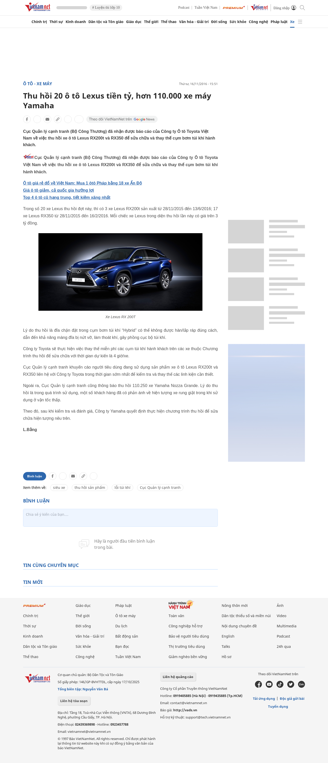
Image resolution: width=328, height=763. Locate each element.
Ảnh (280, 605)
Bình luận (34, 476)
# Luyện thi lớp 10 (106, 7)
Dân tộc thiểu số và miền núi (246, 615)
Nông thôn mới (235, 605)
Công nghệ (258, 22)
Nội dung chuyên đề (239, 626)
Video (281, 615)
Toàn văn (176, 615)
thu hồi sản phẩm (90, 487)
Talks (226, 646)
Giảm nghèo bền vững (188, 656)
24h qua (284, 646)
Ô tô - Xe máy (37, 84)
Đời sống (219, 22)
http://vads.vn (185, 710)
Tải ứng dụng (264, 698)
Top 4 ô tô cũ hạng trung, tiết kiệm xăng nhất (66, 197)
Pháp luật (279, 22)
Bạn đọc (122, 646)
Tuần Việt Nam (205, 7)
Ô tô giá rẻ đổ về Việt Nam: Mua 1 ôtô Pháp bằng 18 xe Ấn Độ (82, 183)
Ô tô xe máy (125, 615)
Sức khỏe (238, 22)
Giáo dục (133, 22)
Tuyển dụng (278, 706)
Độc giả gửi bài (292, 698)
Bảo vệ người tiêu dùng (189, 636)
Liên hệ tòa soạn (74, 700)
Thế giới (151, 22)
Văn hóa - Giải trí (194, 22)
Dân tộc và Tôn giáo (106, 22)
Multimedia (286, 626)
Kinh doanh (76, 22)
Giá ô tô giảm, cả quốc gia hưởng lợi (58, 190)
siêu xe (59, 487)
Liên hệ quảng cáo (178, 676)
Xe (292, 22)
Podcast (184, 7)
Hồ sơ (226, 656)
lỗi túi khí (122, 487)
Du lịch (121, 626)
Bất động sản (126, 636)
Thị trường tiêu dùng (187, 646)
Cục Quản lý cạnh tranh (160, 487)
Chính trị (39, 22)
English (228, 636)
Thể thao (169, 22)
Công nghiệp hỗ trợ (185, 626)
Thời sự (56, 22)
